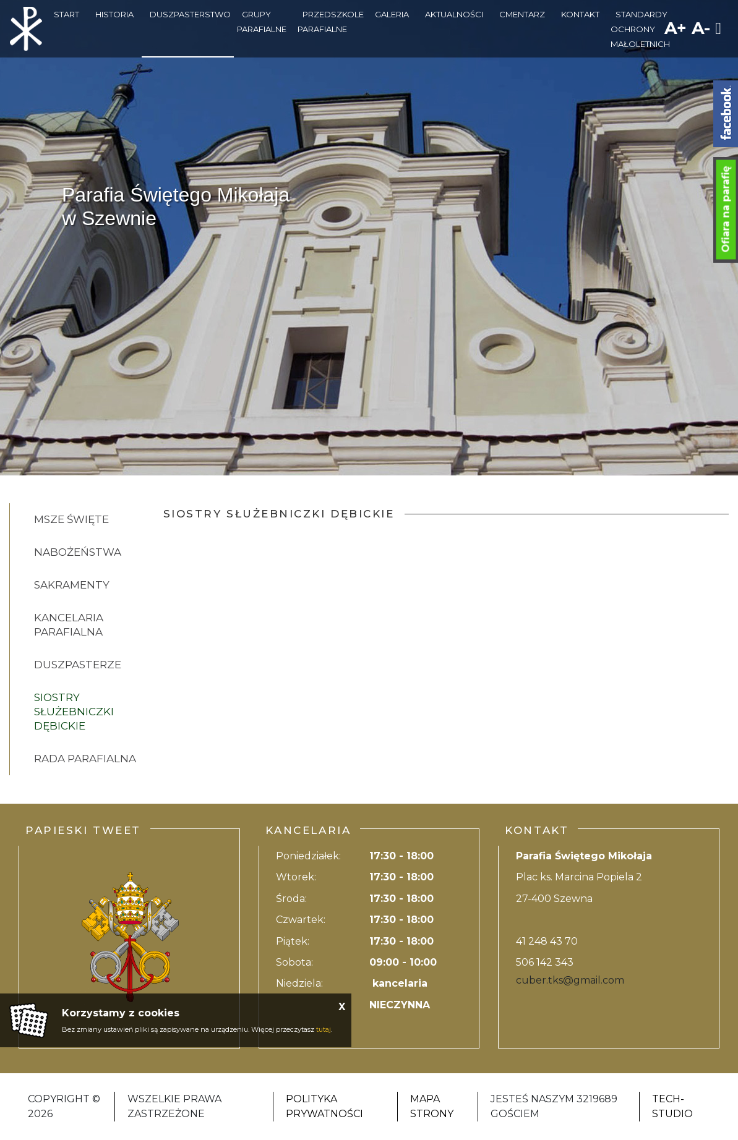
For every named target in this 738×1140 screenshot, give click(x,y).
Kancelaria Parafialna (68, 624)
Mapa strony (431, 1106)
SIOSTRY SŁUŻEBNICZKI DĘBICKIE (74, 711)
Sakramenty (71, 585)
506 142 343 (544, 962)
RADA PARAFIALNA (85, 758)
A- (701, 28)
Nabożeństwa (77, 552)
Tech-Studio (672, 1106)
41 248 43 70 (547, 941)
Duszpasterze (77, 664)
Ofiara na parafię (726, 209)
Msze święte (71, 519)
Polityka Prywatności (324, 1106)
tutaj (323, 1029)
